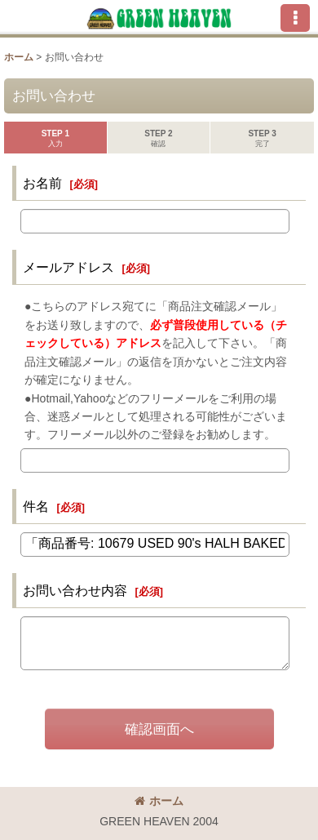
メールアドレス (68, 267)
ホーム (159, 800)
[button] (295, 18)
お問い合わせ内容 (75, 590)
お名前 (42, 183)
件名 (36, 506)
